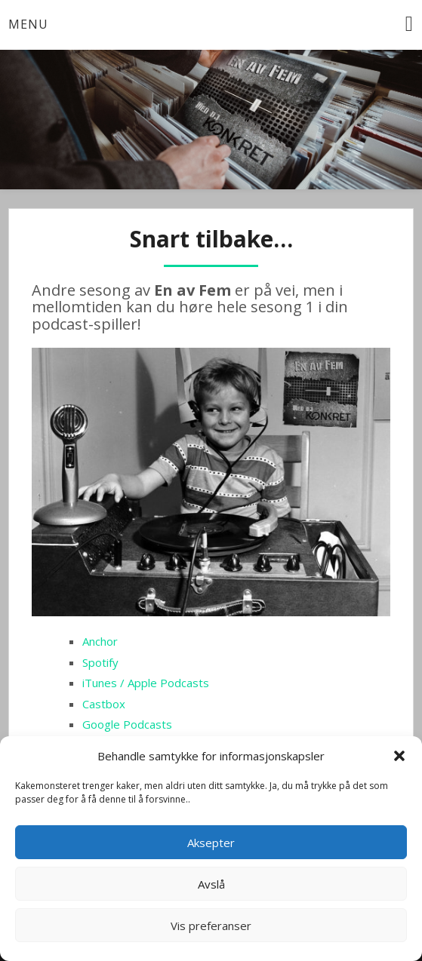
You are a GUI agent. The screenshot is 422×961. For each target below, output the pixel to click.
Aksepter (211, 842)
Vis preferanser (211, 925)
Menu (28, 24)
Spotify (100, 662)
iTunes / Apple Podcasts (145, 682)
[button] (399, 755)
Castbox (103, 703)
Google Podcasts (127, 724)
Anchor (100, 641)
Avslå (211, 884)
